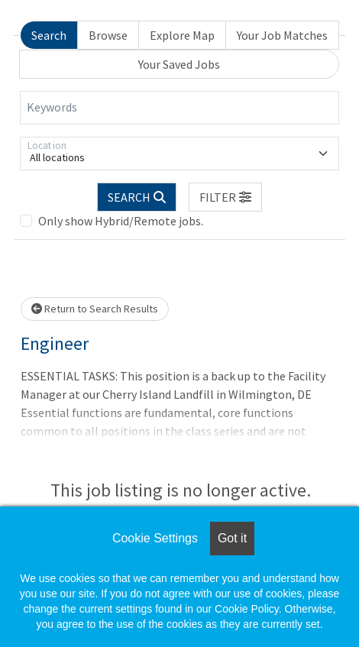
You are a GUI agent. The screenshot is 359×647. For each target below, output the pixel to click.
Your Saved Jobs (179, 64)
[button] (225, 197)
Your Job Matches (282, 35)
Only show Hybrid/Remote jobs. (120, 220)
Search (48, 35)
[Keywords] (179, 108)
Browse (108, 35)
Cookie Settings (155, 538)
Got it (232, 538)
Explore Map (182, 35)
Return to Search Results (94, 308)
